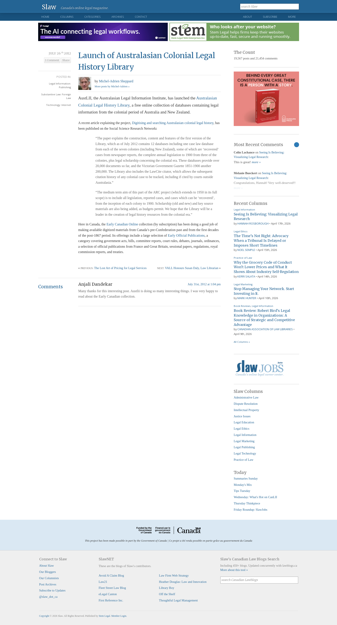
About (247, 17)
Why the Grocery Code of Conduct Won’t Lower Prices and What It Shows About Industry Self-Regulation (266, 267)
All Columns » (242, 341)
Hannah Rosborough (253, 223)
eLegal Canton (108, 594)
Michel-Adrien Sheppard (116, 81)
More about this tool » (234, 570)
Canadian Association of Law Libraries (265, 329)
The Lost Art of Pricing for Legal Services (120, 268)
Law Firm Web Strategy (174, 575)
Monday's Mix (243, 484)
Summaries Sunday (246, 478)
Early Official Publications (186, 235)
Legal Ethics (241, 231)
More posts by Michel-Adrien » (112, 86)
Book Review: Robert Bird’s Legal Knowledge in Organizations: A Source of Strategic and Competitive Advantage (264, 317)
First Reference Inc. (111, 600)
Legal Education (244, 422)
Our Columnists (49, 578)
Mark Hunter (246, 298)
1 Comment (52, 60)
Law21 (103, 582)
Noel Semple (246, 250)
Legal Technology (245, 453)
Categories (92, 17)
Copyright (44, 616)
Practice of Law (243, 257)
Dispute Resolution (246, 403)
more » (256, 162)
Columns (67, 17)
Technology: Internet (58, 105)
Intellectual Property (246, 410)
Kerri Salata (246, 276)
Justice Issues (242, 416)
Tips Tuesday (242, 491)
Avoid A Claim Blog (111, 575)
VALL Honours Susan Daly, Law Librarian (191, 268)
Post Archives (47, 584)
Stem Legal (104, 616)
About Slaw (46, 565)
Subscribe (270, 17)
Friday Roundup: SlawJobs (250, 509)
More (292, 17)
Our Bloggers (47, 572)
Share (66, 60)
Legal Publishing (244, 447)
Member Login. (119, 616)
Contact (141, 17)
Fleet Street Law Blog (112, 588)
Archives (117, 17)
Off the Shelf (167, 594)
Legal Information (244, 209)
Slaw (49, 6)
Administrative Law (246, 397)
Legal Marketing (243, 284)
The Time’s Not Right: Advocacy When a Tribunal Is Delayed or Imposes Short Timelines (261, 240)
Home (45, 17)
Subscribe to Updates (52, 590)
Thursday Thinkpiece (247, 503)
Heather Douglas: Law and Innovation (183, 582)
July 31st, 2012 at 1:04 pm (204, 284)
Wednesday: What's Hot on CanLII (255, 497)
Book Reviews (242, 306)
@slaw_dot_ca (48, 596)
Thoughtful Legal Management (178, 600)
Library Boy (166, 588)
